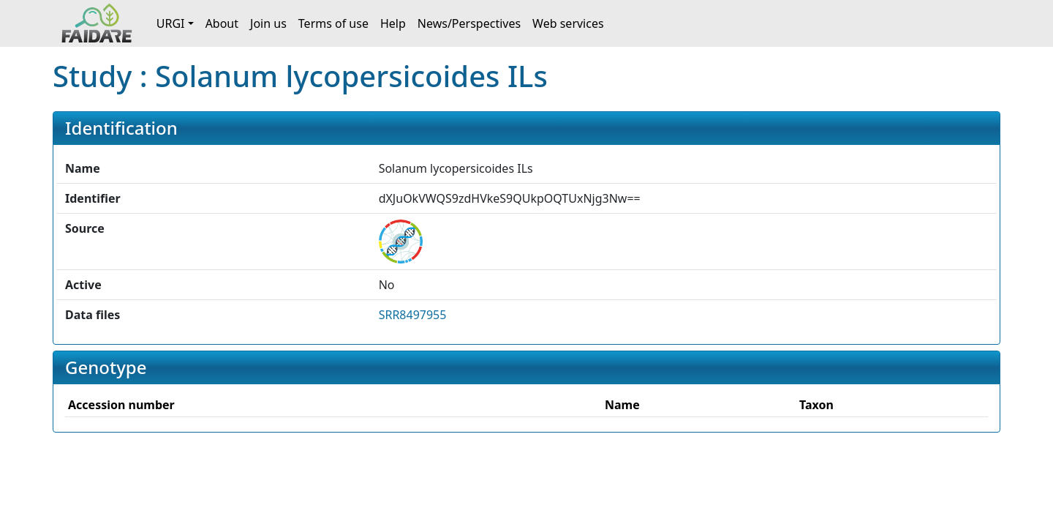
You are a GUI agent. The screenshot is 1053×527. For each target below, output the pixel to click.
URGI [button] (170, 23)
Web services (568, 23)
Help (393, 23)
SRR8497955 (413, 315)
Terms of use (333, 23)
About (221, 23)
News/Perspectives (469, 23)
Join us (268, 23)
